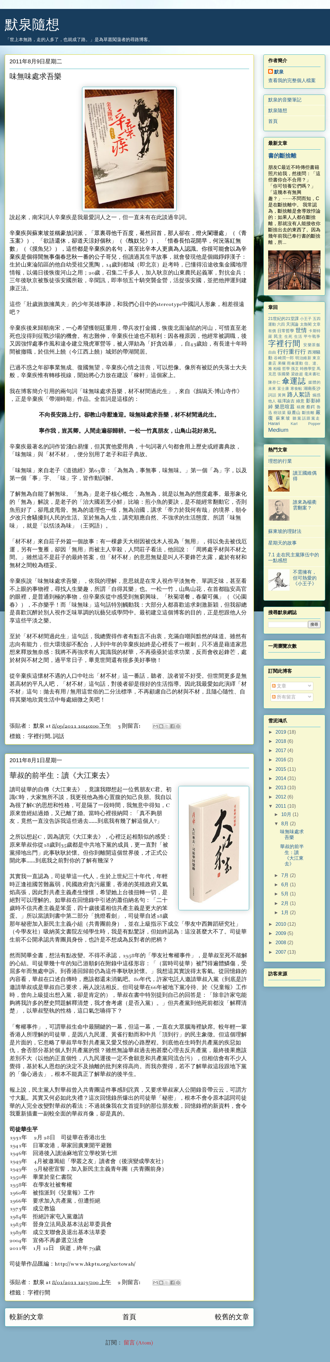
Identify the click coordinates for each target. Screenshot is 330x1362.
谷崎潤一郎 (284, 358)
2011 (281, 806)
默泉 (279, 71)
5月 (285, 893)
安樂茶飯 (311, 345)
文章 (279, 685)
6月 (285, 884)
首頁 (129, 1317)
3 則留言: (130, 726)
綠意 (300, 400)
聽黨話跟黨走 (306, 418)
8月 (285, 823)
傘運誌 (294, 381)
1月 (285, 912)
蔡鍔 (310, 406)
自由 (272, 352)
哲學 (286, 368)
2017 (281, 750)
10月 (287, 814)
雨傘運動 (295, 363)
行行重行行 (291, 352)
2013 (281, 787)
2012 (281, 796)
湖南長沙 (312, 388)
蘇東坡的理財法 (284, 531)
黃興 (282, 395)
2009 (281, 933)
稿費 (301, 407)
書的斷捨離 (282, 156)
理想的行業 (280, 461)
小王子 (306, 318)
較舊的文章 (232, 1317)
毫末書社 (312, 374)
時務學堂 (308, 368)
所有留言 (284, 696)
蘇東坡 (283, 418)
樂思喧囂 (285, 406)
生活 (298, 336)
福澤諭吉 (286, 400)
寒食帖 (296, 388)
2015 (281, 769)
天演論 (292, 324)
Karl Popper (305, 423)
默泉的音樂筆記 (284, 99)
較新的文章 (27, 1317)
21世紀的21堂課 (283, 318)
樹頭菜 (280, 412)
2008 (281, 942)
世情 (301, 330)
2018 (281, 741)
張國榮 (283, 374)
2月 (285, 903)
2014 (281, 778)
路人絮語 (299, 394)
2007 (281, 952)
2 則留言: (130, 1282)
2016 (281, 759)
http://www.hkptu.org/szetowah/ (95, 1264)
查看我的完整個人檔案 (292, 80)
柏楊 (277, 368)
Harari (274, 423)
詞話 (58, 736)
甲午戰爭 (312, 336)
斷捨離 (308, 412)
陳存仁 (274, 382)
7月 (285, 875)
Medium (278, 430)
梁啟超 (297, 374)
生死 (288, 336)
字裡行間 (39, 736)
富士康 (283, 388)
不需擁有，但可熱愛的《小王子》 (305, 577)
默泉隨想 (32, 24)
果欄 (282, 363)
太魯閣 (306, 324)
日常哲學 (285, 330)
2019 (281, 732)
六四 (281, 324)
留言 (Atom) (138, 1343)
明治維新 (303, 358)
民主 (278, 336)
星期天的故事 (282, 542)
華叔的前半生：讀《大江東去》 (62, 776)
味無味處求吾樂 (36, 77)
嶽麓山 (294, 412)
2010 (281, 924)
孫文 (295, 368)
